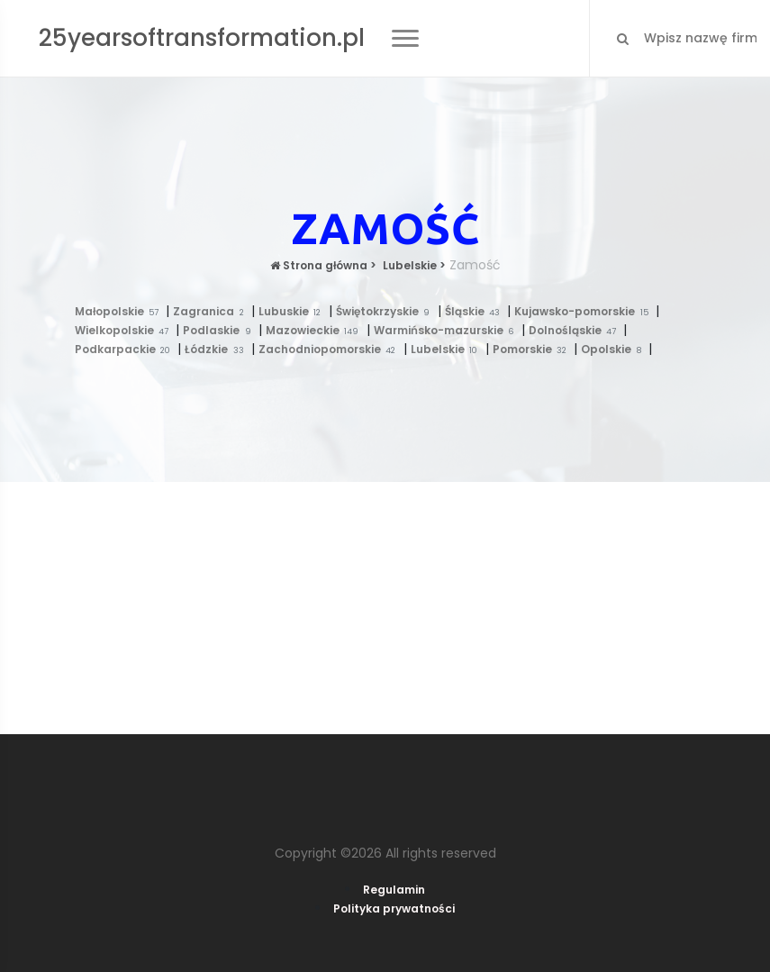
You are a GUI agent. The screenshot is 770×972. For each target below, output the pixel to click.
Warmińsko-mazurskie (447, 330)
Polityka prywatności (394, 908)
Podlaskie (220, 330)
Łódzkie (218, 349)
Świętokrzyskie (387, 311)
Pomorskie (534, 349)
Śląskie (476, 311)
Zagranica (212, 311)
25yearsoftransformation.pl (202, 38)
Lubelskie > (413, 265)
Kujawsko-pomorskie (585, 311)
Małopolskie (121, 311)
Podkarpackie (126, 349)
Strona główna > (323, 265)
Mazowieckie (316, 330)
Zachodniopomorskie (330, 349)
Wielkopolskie (126, 330)
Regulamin (394, 889)
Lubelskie (448, 349)
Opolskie (614, 349)
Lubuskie (293, 311)
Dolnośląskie (576, 330)
